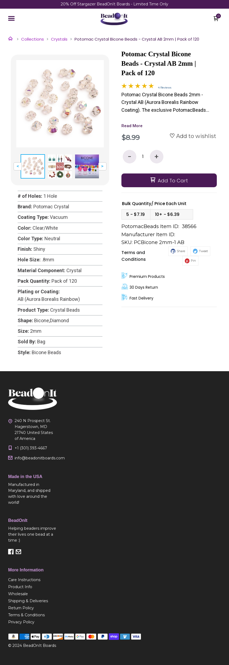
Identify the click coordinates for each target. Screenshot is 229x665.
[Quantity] (143, 157)
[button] (11, 19)
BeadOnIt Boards (39, 645)
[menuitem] (32, 580)
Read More (132, 125)
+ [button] (156, 157)
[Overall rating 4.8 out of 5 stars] (137, 87)
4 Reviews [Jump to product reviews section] (164, 87)
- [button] (129, 157)
